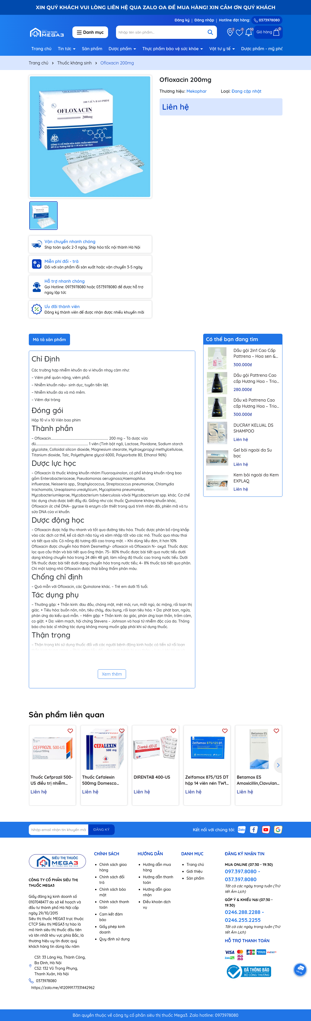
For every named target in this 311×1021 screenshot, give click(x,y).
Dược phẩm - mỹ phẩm (265, 48)
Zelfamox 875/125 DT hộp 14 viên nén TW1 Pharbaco (207, 780)
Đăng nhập (204, 20)
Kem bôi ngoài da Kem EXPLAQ (256, 477)
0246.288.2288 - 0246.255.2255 (244, 916)
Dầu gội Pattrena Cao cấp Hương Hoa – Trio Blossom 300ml (255, 378)
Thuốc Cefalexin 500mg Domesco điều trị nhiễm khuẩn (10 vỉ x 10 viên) (103, 780)
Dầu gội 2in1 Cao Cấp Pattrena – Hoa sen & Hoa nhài (255, 353)
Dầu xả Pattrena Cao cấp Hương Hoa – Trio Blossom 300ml (255, 403)
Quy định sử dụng (114, 939)
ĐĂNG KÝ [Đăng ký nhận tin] (101, 829)
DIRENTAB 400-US (152, 777)
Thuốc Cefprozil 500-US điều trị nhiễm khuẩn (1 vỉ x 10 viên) (52, 780)
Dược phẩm (121, 48)
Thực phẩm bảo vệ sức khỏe (171, 48)
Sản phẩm (92, 48)
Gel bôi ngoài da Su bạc (253, 452)
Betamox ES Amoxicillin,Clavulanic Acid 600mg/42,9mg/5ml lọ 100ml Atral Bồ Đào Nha (258, 780)
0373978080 (267, 20)
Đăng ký (182, 20)
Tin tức (65, 48)
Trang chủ (41, 48)
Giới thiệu (195, 871)
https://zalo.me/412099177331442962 (63, 987)
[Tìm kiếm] (210, 32)
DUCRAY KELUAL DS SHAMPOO (253, 428)
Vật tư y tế (220, 48)
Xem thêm (112, 674)
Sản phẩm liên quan (67, 714)
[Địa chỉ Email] (72, 829)
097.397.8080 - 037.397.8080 (242, 875)
